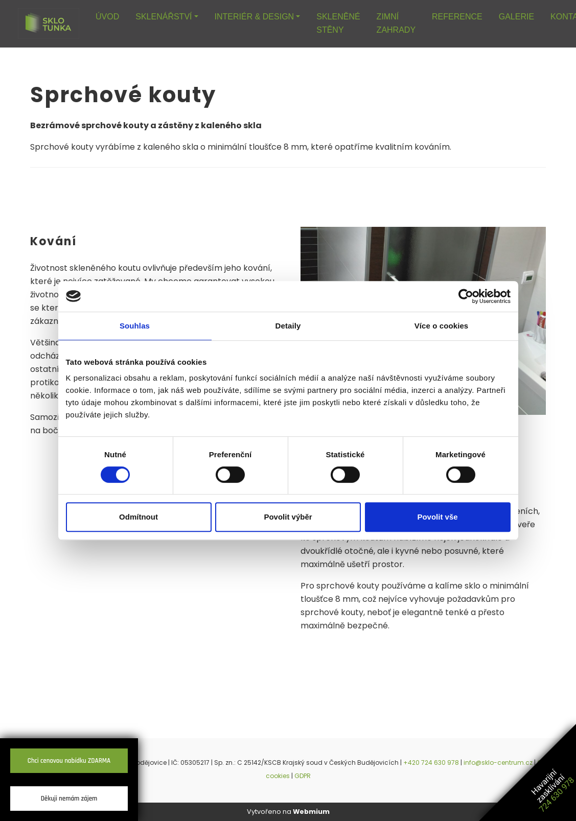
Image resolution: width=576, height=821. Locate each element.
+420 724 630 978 (431, 762)
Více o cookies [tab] (441, 325)
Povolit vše (437, 516)
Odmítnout (138, 516)
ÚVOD (107, 16)
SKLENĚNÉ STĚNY (338, 23)
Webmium (311, 811)
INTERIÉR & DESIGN (254, 16)
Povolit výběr (288, 516)
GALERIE (516, 16)
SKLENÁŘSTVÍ (163, 16)
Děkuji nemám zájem (69, 798)
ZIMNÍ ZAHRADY (396, 23)
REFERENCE (457, 16)
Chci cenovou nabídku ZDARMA (69, 761)
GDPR (302, 775)
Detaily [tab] (288, 325)
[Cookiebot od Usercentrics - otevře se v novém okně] (466, 296)
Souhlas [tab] (135, 325)
